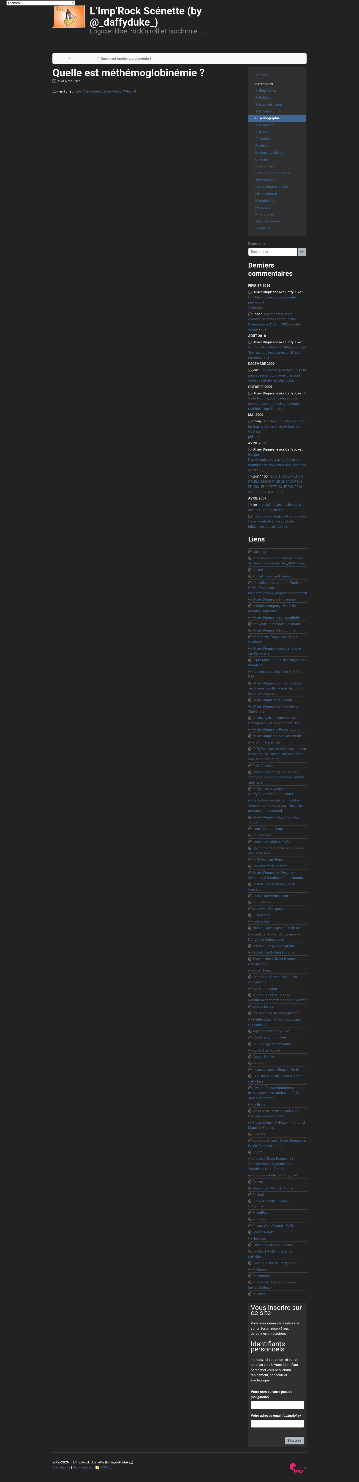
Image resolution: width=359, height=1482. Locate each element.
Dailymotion (262, 1276)
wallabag (259, 552)
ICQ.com (259, 1134)
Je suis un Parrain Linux (271, 896)
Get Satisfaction (265, 989)
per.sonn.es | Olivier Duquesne (275, 1013)
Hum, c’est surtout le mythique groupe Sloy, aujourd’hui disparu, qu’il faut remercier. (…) (277, 352)
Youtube (259, 1219)
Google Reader (264, 1232)
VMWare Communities (270, 1037)
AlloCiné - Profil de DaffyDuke (275, 1175)
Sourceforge (262, 902)
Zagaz (257, 1152)
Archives (261, 75)
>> (302, 252)
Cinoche (261, 159)
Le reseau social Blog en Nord (275, 1070)
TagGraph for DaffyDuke (271, 1031)
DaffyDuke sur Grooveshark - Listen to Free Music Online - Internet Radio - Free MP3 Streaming (277, 754)
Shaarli (258, 570)
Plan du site (61, 1467)
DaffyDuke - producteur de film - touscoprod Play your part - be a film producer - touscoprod (275, 805)
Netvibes (259, 1238)
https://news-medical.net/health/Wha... (103, 91)
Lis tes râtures (266, 194)
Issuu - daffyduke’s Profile (272, 841)
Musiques (262, 207)
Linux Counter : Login (269, 829)
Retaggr (258, 1063)
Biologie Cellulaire (269, 152)
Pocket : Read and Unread (272, 576)
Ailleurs (261, 132)
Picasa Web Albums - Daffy (273, 1226)
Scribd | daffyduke (266, 1050)
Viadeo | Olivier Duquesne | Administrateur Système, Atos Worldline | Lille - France (271, 1164)
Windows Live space (268, 909)
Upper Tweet (262, 970)
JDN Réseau (262, 915)
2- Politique (263, 98)
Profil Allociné (263, 766)
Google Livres (263, 1006)
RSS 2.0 (104, 1467)
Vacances (262, 228)
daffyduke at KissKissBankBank (277, 624)
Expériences (264, 166)
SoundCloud (262, 835)
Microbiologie (265, 201)
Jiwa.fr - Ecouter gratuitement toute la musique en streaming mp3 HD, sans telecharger (277, 1093)
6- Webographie (84, 59)
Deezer (258, 1182)
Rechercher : (257, 244)
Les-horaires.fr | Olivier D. (272, 866)
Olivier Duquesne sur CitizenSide (277, 736)
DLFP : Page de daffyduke (272, 1044)
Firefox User (262, 921)
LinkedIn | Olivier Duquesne (273, 1245)
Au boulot (262, 139)
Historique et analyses (272, 173)
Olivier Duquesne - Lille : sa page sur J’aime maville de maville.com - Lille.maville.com (275, 688)
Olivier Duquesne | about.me (274, 630)
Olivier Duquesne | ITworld (272, 700)
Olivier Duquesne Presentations (276, 729)
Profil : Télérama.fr (266, 742)
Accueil (61, 59)
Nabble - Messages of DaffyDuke (277, 928)
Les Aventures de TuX (271, 187)
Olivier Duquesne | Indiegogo (274, 599)
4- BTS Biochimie (268, 111)
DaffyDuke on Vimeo (268, 860)
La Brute (259, 1104)
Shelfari (258, 1195)
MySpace (260, 1269)
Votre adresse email (276, 1416)
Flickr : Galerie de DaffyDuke (274, 1263)
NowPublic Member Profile (273, 1188)
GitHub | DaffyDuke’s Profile (273, 952)
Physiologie (264, 214)
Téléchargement (267, 221)
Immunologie (265, 180)
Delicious (260, 1294)
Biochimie (262, 146)
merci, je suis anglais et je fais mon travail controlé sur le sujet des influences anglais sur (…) (277, 521)
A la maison (264, 125)
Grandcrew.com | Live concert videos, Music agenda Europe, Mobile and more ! (276, 777)
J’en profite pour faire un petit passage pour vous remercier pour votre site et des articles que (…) (277, 375)
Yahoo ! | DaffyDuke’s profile (274, 946)
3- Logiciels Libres (269, 104)
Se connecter (83, 1467)
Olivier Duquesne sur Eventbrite (276, 617)
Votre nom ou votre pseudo (271, 1394)
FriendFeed (261, 1213)
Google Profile (263, 1057)
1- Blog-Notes (265, 91)
